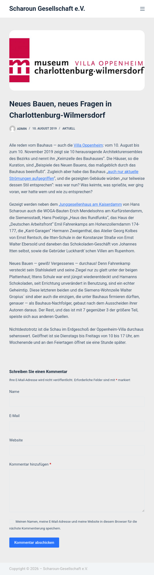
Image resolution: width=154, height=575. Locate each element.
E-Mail (14, 416)
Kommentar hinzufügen (30, 464)
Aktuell (68, 128)
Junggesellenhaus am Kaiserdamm (90, 204)
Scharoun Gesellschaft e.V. (47, 8)
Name (14, 391)
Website (16, 440)
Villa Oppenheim (88, 145)
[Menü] (142, 9)
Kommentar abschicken (34, 542)
